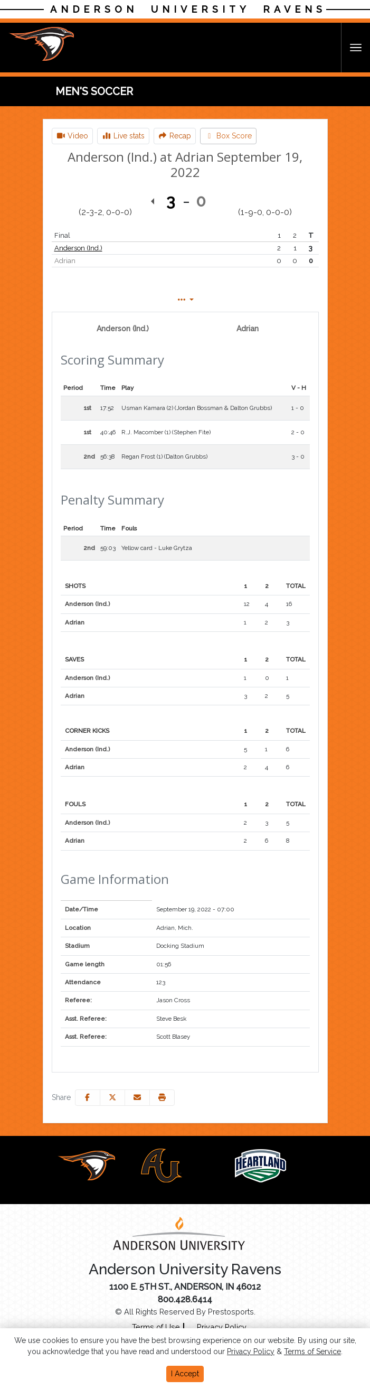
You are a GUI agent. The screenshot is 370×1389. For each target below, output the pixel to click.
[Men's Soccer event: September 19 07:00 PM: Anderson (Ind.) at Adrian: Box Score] (228, 136)
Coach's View (271, 300)
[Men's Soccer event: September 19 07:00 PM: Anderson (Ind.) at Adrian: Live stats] (123, 136)
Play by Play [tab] (174, 300)
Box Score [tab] (88, 300)
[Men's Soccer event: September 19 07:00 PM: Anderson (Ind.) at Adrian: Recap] (175, 136)
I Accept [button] (185, 1373)
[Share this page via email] (137, 1097)
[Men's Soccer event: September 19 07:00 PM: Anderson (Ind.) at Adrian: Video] (72, 136)
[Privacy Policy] (217, 1327)
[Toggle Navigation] (355, 47)
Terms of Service (312, 1351)
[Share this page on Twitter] (112, 1097)
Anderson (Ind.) (78, 248)
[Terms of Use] (156, 1327)
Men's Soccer (94, 91)
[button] (162, 1097)
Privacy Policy (250, 1351)
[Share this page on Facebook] (87, 1097)
